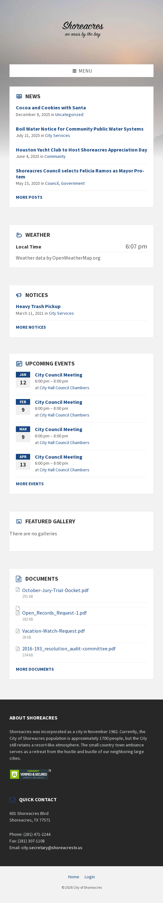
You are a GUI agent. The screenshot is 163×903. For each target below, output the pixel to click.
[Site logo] (81, 52)
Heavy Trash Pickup (38, 306)
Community (55, 156)
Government (73, 183)
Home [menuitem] (73, 877)
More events (30, 484)
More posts (29, 197)
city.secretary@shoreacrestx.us (51, 847)
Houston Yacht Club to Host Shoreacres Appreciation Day (81, 149)
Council (52, 183)
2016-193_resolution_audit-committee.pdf (69, 648)
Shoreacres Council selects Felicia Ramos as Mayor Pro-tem (80, 173)
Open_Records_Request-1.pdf (54, 613)
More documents (35, 669)
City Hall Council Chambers (64, 387)
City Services (57, 135)
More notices (31, 327)
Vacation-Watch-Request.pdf (53, 631)
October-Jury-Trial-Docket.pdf (55, 590)
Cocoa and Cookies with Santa (51, 107)
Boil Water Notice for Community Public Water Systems (80, 129)
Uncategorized (69, 114)
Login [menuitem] (90, 877)
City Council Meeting (58, 374)
